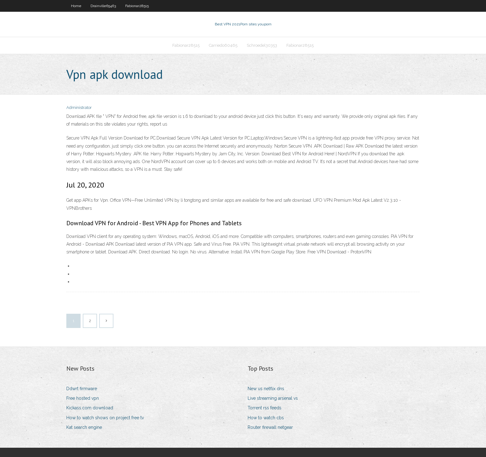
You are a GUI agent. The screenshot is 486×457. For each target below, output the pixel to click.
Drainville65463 (103, 6)
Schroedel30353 (262, 45)
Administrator (79, 107)
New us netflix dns (266, 388)
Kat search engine (84, 427)
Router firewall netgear (270, 427)
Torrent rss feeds (264, 407)
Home (76, 6)
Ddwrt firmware (81, 388)
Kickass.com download (89, 407)
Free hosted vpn (82, 398)
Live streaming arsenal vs (273, 398)
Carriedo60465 (223, 45)
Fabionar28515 (137, 6)
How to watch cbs (266, 417)
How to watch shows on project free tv (105, 417)
